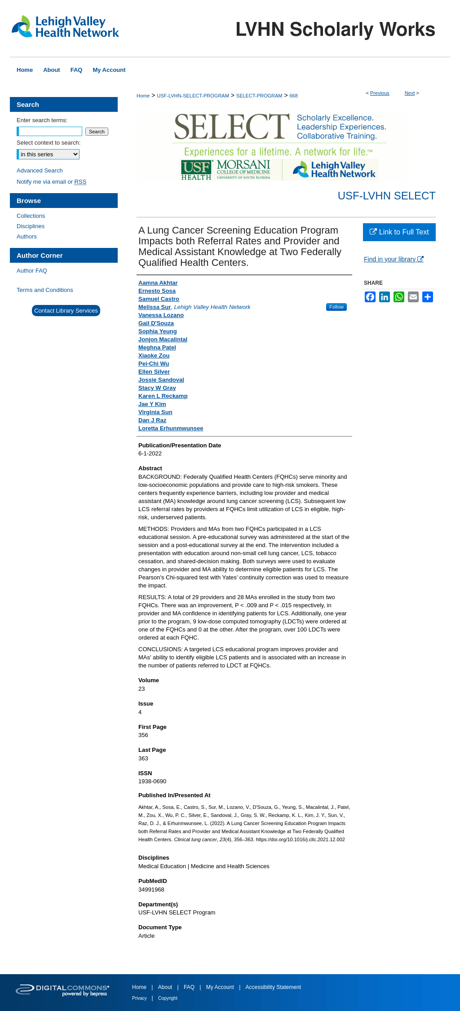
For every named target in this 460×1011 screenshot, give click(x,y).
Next (410, 93)
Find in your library (394, 259)
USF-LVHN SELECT (387, 196)
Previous (379, 93)
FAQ (190, 987)
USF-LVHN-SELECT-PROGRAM (193, 95)
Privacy (140, 998)
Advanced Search (40, 170)
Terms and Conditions (45, 290)
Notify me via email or (51, 181)
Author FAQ (32, 270)
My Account (220, 987)
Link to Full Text (399, 232)
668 (293, 95)
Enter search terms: (42, 120)
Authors (27, 236)
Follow (336, 306)
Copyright (167, 998)
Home (143, 95)
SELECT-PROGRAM (259, 95)
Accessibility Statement (273, 987)
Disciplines (30, 226)
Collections (31, 215)
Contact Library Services (66, 310)
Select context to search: (48, 142)
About (166, 987)
